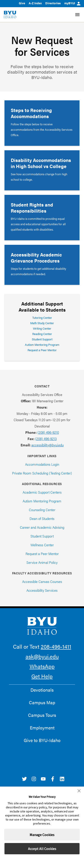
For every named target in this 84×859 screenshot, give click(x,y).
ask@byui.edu (42, 656)
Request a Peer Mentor (42, 350)
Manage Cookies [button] (42, 834)
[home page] (10, 14)
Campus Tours (42, 715)
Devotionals (42, 690)
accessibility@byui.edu (47, 444)
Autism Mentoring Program (42, 344)
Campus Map (42, 702)
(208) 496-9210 (48, 432)
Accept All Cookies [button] (42, 848)
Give (22, 3)
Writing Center (42, 328)
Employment (42, 727)
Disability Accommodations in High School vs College (41, 163)
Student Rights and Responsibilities (32, 207)
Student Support (42, 339)
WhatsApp (42, 666)
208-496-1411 (56, 646)
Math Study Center (42, 323)
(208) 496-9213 (46, 438)
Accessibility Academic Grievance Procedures (36, 257)
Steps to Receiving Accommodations (31, 113)
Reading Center (42, 334)
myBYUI (72, 3)
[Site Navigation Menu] (77, 14)
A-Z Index (35, 3)
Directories (53, 3)
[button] (79, 790)
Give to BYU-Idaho (42, 740)
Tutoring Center (42, 317)
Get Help (42, 676)
